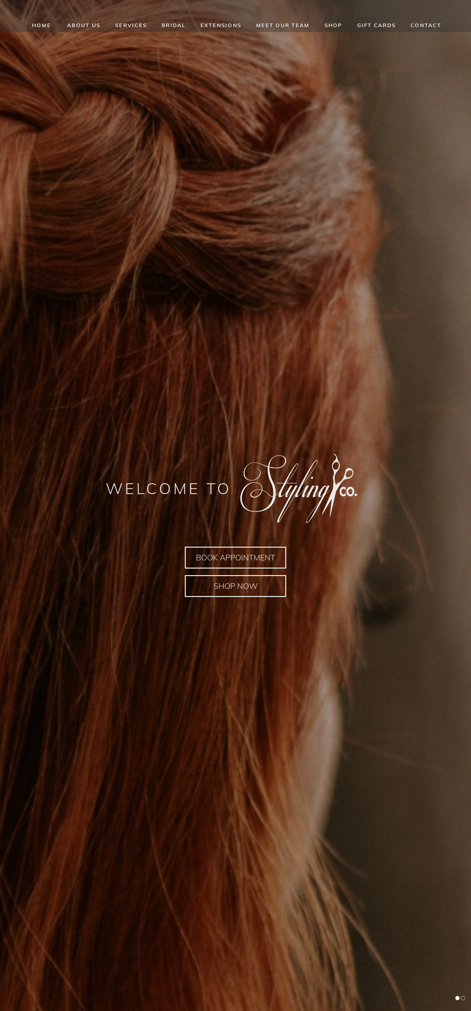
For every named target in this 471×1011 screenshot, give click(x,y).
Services (131, 28)
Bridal (174, 28)
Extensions (221, 28)
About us (83, 28)
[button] (457, 998)
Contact (425, 28)
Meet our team (282, 28)
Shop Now (236, 586)
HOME (41, 28)
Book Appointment (235, 557)
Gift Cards (376, 28)
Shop (333, 28)
